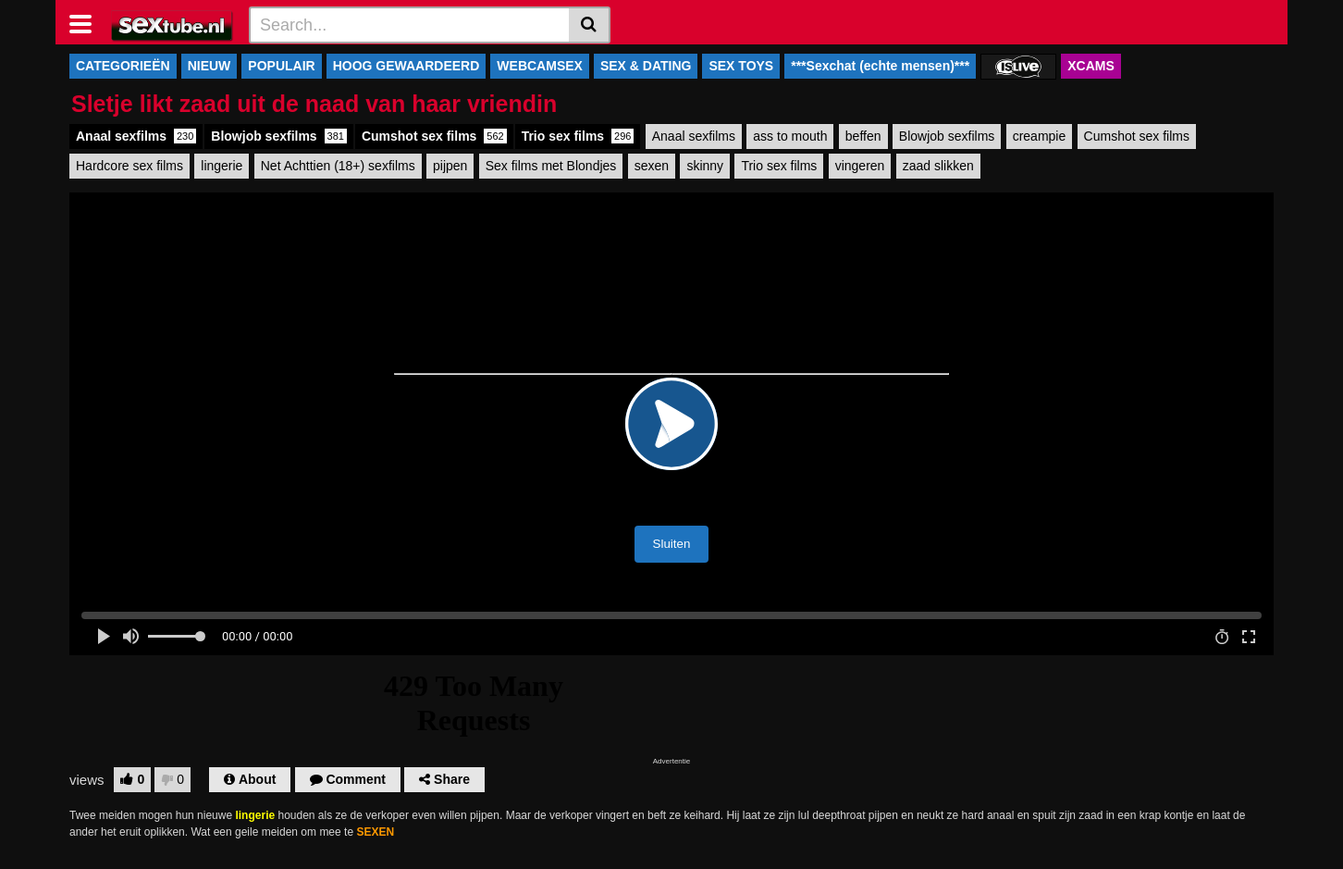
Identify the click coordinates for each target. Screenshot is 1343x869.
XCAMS (1091, 65)
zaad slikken (938, 165)
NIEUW (209, 65)
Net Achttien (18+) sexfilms (338, 165)
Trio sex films (578, 136)
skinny (704, 165)
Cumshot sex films (434, 136)
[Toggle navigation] (87, 22)
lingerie (221, 165)
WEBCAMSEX (540, 65)
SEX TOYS (740, 65)
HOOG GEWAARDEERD (406, 65)
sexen (652, 165)
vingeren (860, 165)
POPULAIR (281, 65)
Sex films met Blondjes (551, 165)
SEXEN (375, 832)
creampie (1039, 136)
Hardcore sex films (129, 165)
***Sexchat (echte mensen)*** (880, 65)
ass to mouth (790, 136)
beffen (863, 136)
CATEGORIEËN (123, 65)
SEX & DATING (646, 65)
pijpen (450, 165)
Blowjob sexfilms (279, 136)
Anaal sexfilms (136, 136)
